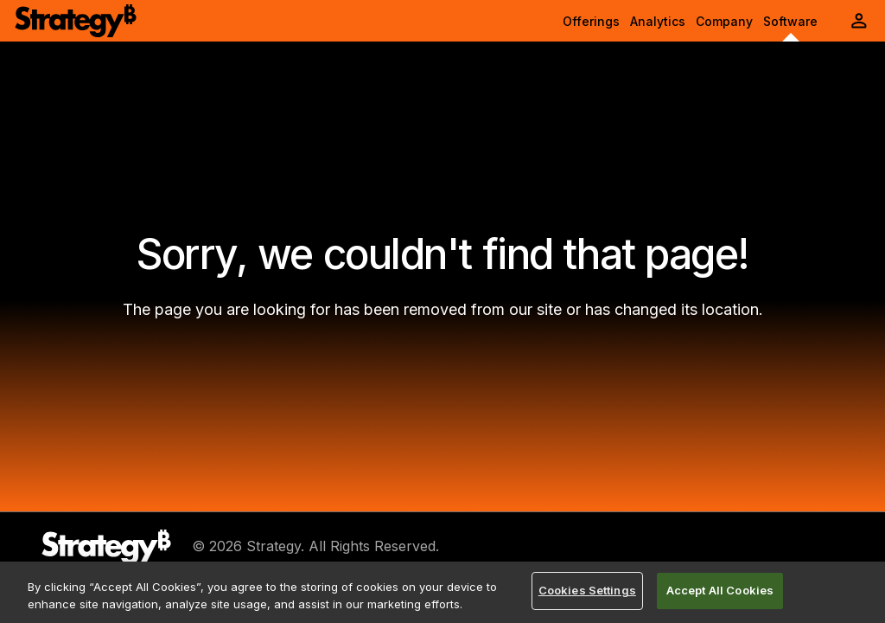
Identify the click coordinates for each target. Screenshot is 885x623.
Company (724, 21)
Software (790, 21)
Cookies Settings (587, 590)
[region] (442, 592)
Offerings (591, 21)
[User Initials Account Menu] (859, 20)
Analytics (657, 21)
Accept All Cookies (720, 590)
